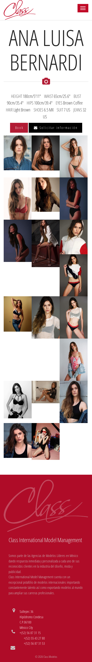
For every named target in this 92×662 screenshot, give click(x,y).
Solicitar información (56, 127)
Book (19, 127)
